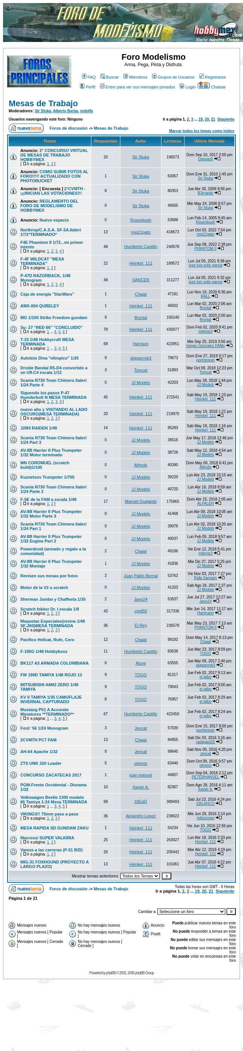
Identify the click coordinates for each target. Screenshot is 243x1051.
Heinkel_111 (140, 263)
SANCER (140, 279)
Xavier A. (140, 787)
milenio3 (205, 331)
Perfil (87, 87)
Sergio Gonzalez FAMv (205, 346)
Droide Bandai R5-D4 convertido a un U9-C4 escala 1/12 (54, 370)
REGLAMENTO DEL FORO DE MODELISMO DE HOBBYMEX (49, 205)
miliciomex (205, 818)
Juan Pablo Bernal (141, 576)
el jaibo (206, 677)
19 (200, 119)
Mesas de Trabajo (43, 103)
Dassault (205, 159)
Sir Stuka (43, 111)
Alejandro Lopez (141, 816)
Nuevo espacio (54, 220)
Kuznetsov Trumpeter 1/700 (47, 477)
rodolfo (86, 111)
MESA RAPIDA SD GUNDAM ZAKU (54, 828)
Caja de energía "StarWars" (47, 294)
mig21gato (140, 232)
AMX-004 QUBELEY (39, 306)
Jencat (141, 728)
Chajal (140, 294)
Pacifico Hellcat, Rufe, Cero (47, 639)
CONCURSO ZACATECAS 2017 (51, 775)
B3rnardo (205, 193)
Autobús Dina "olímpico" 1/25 (49, 358)
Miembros (135, 77)
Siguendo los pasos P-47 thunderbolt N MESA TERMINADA (53, 395)
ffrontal (205, 308)
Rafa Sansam (205, 578)
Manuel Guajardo (141, 501)
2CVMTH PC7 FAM (38, 740)
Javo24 (140, 599)
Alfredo (141, 465)
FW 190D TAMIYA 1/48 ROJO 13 (51, 675)
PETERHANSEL (205, 777)
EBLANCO (206, 803)
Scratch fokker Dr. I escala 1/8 (49, 609)
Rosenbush (140, 220)
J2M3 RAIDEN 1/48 (38, 428)
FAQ (89, 77)
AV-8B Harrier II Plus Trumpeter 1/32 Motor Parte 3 (51, 513)
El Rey (141, 625)
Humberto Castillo (140, 246)
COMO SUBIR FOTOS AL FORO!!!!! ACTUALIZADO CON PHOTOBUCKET (54, 176)
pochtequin (205, 360)
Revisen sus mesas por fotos (49, 576)
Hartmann (205, 613)
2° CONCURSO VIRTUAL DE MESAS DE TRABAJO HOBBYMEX (54, 155)
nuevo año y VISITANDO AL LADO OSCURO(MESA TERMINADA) (54, 411)
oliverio (141, 763)
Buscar (109, 77)
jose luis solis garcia (205, 265)
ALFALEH (205, 503)
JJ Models (140, 382)
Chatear (212, 87)
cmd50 (141, 611)
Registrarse (212, 77)
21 (213, 119)
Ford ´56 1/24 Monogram (44, 728)
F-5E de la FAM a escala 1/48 (48, 499)
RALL (205, 296)
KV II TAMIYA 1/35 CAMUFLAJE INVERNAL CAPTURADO (51, 699)
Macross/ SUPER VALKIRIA (47, 838)
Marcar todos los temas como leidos (201, 131)
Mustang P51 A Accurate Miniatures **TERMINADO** (47, 711)
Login (187, 87)
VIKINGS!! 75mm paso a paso (49, 814)
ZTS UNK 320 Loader (41, 763)
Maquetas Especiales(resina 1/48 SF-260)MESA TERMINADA (52, 623)
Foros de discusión (68, 128)
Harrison (141, 343)
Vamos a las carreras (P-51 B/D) (51, 850)
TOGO (205, 653)
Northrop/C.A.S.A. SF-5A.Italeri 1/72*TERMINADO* (50, 232)
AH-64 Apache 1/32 (39, 751)
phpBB (110, 973)
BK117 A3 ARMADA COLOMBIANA (54, 663)
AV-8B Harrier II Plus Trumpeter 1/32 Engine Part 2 (51, 538)
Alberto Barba (65, 111)
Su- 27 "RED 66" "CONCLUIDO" (51, 327)
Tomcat (140, 370)
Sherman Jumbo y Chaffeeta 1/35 (53, 599)
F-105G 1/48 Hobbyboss (44, 651)
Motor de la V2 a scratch (44, 587)
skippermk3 (140, 358)
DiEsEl (141, 801)
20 (207, 119)
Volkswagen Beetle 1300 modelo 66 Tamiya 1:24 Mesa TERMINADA (53, 799)
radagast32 (205, 742)
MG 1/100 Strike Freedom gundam (53, 317)
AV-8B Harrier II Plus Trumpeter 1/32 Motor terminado (51, 452)
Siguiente (225, 119)
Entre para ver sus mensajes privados (137, 87)
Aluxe (140, 663)
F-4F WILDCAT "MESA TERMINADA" (42, 261)
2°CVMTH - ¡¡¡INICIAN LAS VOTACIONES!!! (53, 190)
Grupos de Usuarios (173, 77)
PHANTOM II (206, 248)
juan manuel (140, 775)
